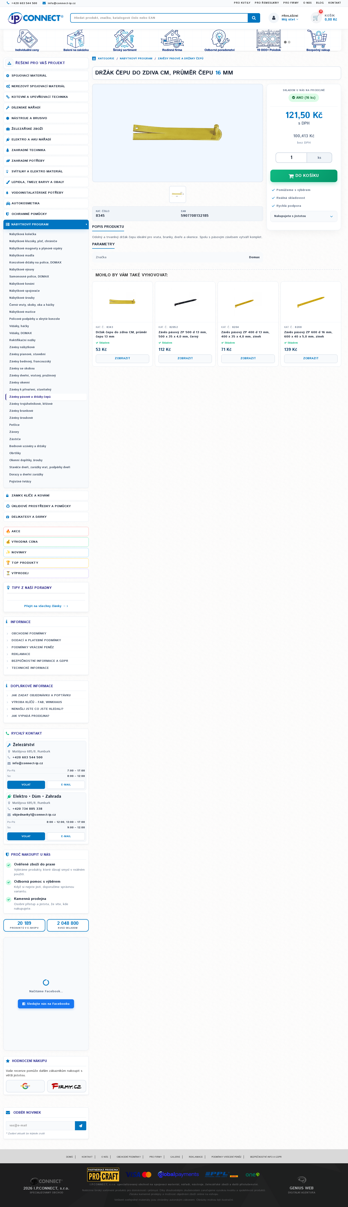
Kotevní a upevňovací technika (40, 97)
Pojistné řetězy (20, 481)
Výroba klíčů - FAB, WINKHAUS (37, 702)
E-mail (66, 785)
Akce (16, 531)
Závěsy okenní (19, 383)
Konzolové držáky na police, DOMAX (35, 262)
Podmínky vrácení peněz (33, 647)
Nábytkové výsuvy (21, 269)
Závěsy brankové (21, 411)
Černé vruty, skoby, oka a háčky (31, 305)
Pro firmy (291, 3)
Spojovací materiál (29, 75)
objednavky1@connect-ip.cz (34, 814)
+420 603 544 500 (22, 3)
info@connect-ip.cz (59, 3)
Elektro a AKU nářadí (31, 139)
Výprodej (20, 573)
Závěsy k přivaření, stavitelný (30, 390)
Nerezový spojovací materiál (38, 86)
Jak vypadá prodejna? (30, 716)
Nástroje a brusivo (29, 118)
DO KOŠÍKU (304, 176)
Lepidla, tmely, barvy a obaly (38, 182)
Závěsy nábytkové (22, 347)
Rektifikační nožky (22, 340)
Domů (69, 1157)
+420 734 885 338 (27, 809)
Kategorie (106, 58)
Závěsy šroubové (21, 418)
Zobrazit (122, 358)
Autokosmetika (26, 203)
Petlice (14, 425)
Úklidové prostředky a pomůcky (41, 506)
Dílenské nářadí (26, 107)
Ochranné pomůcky (29, 214)
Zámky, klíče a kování (30, 495)
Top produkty (25, 563)
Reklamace (21, 654)
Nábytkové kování (21, 284)
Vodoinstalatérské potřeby (37, 192)
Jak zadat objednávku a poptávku (41, 695)
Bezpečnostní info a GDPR (266, 1157)
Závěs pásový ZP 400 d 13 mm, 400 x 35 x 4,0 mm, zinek (245, 334)
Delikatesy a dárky (29, 517)
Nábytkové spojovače (24, 291)
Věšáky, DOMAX (20, 333)
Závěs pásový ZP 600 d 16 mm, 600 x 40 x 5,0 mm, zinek (308, 334)
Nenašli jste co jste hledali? (37, 709)
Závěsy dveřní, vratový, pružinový (32, 375)
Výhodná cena (25, 542)
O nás (307, 3)
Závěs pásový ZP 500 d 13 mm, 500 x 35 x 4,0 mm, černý (182, 334)
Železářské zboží (27, 129)
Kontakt (334, 3)
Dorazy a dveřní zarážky (26, 474)
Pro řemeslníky (267, 3)
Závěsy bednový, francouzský (30, 361)
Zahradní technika (29, 150)
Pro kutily (242, 3)
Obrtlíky (15, 453)
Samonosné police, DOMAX (29, 277)
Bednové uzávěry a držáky (27, 446)
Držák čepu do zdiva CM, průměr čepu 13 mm (121, 334)
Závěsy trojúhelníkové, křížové (31, 404)
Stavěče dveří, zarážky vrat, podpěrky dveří (39, 467)
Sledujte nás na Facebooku (46, 1004)
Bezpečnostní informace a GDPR (40, 661)
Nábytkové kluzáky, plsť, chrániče (33, 241)
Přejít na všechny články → (45, 606)
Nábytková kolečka (22, 234)
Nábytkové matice (22, 312)
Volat (26, 785)
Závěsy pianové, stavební (27, 354)
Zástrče (15, 439)
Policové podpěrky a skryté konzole (34, 319)
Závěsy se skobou (22, 368)
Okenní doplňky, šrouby (25, 460)
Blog (320, 3)
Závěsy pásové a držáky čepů (180, 58)
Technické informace (30, 668)
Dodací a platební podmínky (36, 640)
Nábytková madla (21, 255)
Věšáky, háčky (19, 326)
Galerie (175, 1157)
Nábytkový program (136, 58)
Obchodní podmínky (29, 633)
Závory (14, 432)
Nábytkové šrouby (21, 298)
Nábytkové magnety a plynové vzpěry (35, 248)
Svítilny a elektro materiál (37, 171)
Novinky (19, 552)
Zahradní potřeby (28, 161)
